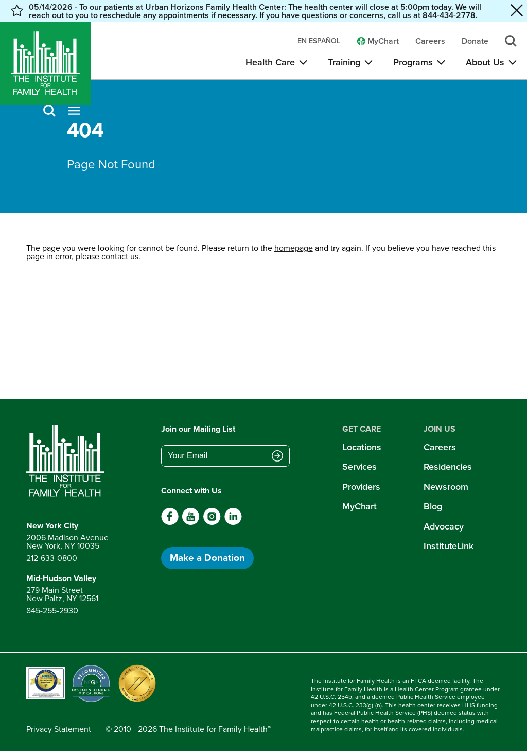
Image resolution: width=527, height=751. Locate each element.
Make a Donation (207, 557)
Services (359, 466)
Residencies (448, 466)
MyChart (359, 506)
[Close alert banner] (517, 11)
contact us (119, 256)
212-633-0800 (51, 558)
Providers (361, 486)
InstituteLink (448, 546)
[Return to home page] (67, 461)
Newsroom (446, 486)
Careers (439, 447)
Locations (361, 447)
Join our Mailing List (198, 429)
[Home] (45, 63)
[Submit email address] (277, 457)
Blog (433, 506)
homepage (293, 248)
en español (318, 41)
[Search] (49, 111)
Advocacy (443, 526)
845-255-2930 (52, 611)
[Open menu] (74, 111)
